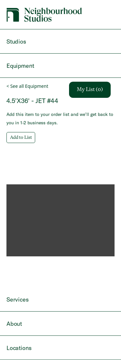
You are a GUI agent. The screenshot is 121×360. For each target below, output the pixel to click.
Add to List (21, 137)
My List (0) (90, 89)
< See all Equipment (27, 86)
